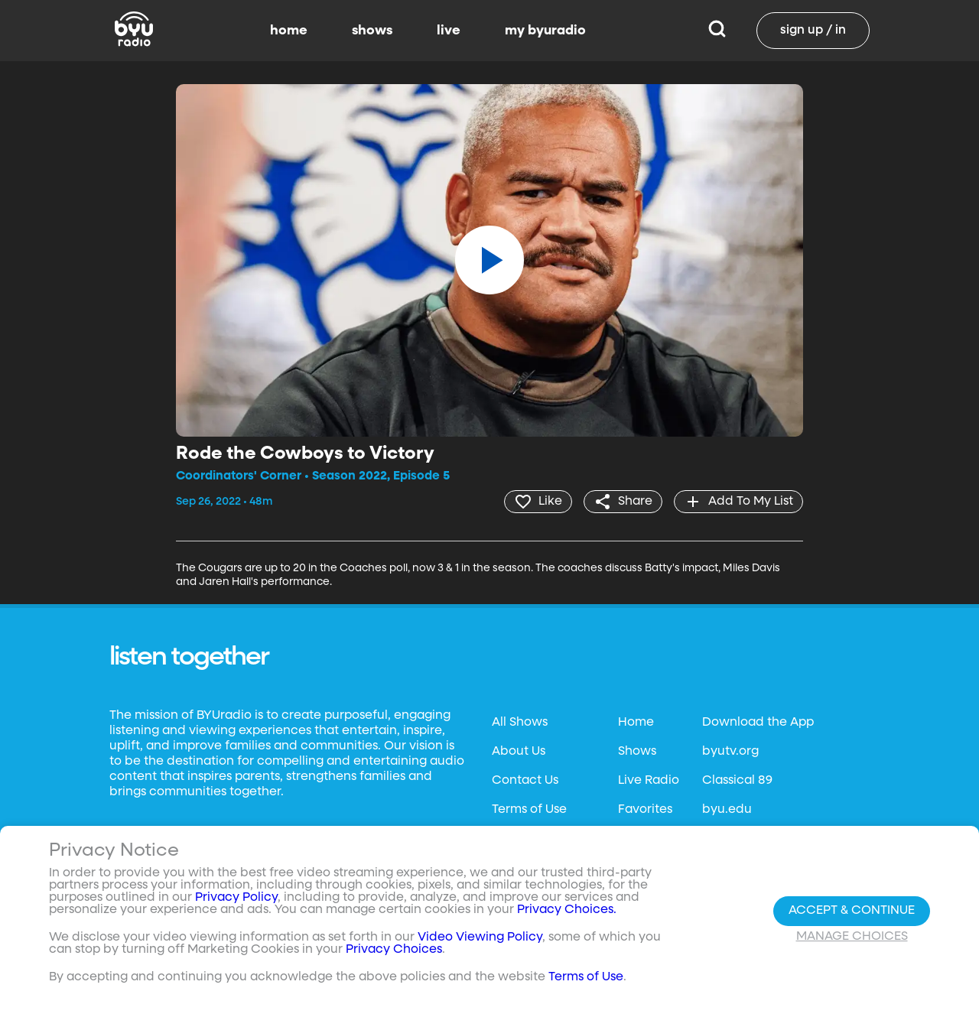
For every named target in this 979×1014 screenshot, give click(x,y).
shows (372, 30)
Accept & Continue (852, 911)
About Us (518, 752)
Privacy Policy (236, 898)
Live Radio (648, 781)
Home (636, 723)
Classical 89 (737, 781)
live (448, 30)
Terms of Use (529, 810)
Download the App (758, 723)
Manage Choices (852, 937)
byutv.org (730, 752)
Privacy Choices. (566, 910)
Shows (637, 752)
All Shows (520, 723)
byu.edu (727, 810)
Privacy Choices (394, 950)
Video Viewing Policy (480, 937)
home (288, 30)
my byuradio (545, 30)
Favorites (645, 810)
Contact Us (525, 781)
